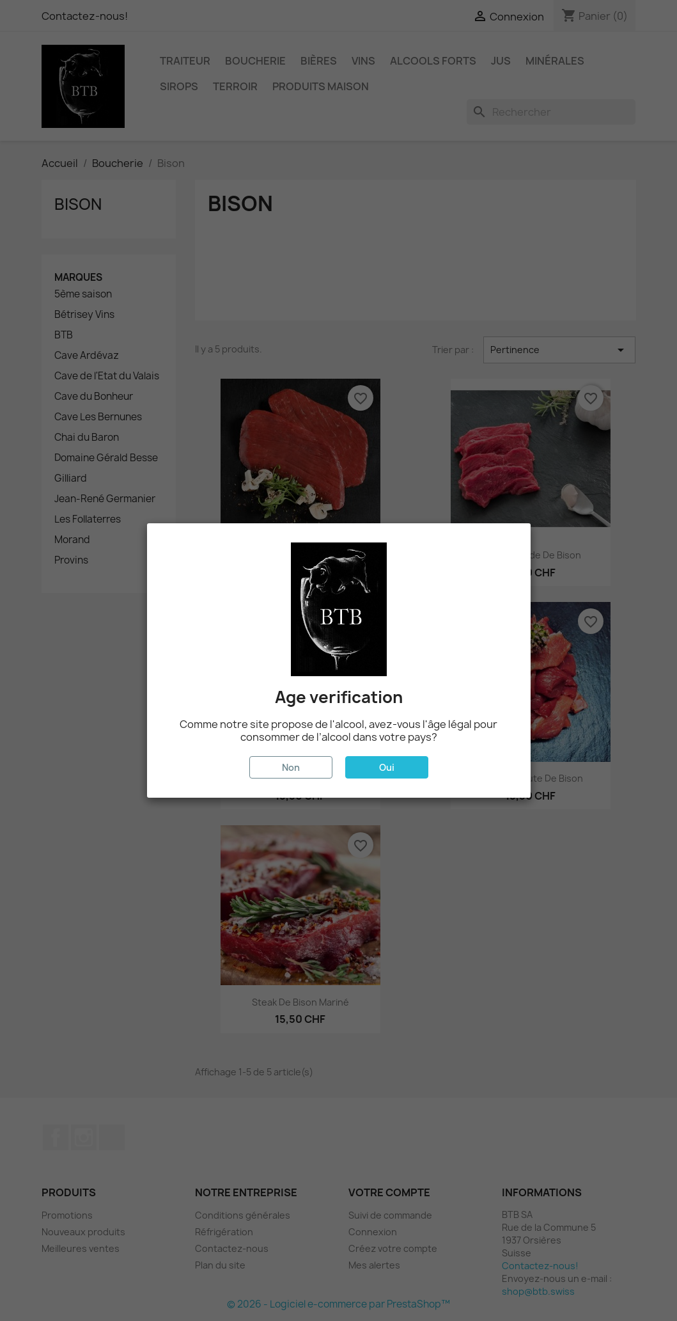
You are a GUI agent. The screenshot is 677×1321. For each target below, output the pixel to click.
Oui (386, 767)
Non (291, 767)
